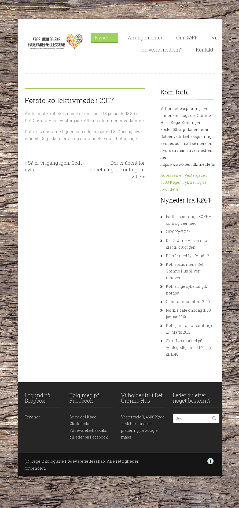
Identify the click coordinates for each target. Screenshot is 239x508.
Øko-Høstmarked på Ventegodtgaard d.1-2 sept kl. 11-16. (189, 347)
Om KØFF (187, 37)
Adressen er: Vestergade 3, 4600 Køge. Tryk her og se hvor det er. (184, 182)
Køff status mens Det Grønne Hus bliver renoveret (184, 271)
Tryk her (32, 416)
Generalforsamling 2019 (188, 301)
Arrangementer (145, 37)
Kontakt (205, 49)
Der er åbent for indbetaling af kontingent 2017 (116, 169)
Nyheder (104, 37)
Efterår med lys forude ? (187, 255)
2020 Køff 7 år (178, 231)
